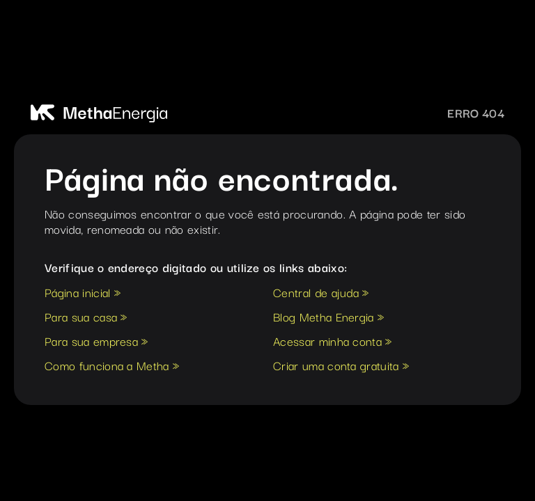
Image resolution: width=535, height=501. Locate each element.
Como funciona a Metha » (112, 367)
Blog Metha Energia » (328, 318)
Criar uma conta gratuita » (341, 367)
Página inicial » (83, 294)
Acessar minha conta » (332, 342)
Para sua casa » (86, 318)
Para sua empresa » (96, 342)
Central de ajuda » (321, 294)
